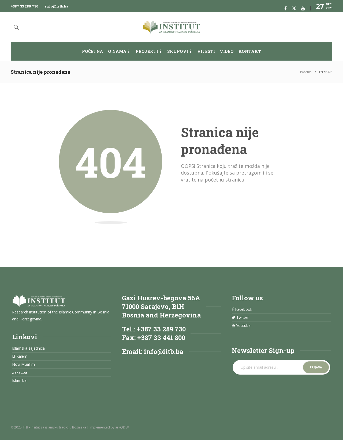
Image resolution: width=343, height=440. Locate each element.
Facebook (242, 309)
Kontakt (249, 51)
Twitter (240, 317)
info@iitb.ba (56, 6)
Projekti (147, 51)
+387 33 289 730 (24, 6)
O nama (117, 51)
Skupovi (177, 51)
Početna (92, 51)
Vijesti (206, 51)
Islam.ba (19, 380)
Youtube (241, 325)
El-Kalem (19, 356)
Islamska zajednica (28, 348)
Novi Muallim (23, 364)
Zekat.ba (19, 372)
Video (227, 51)
